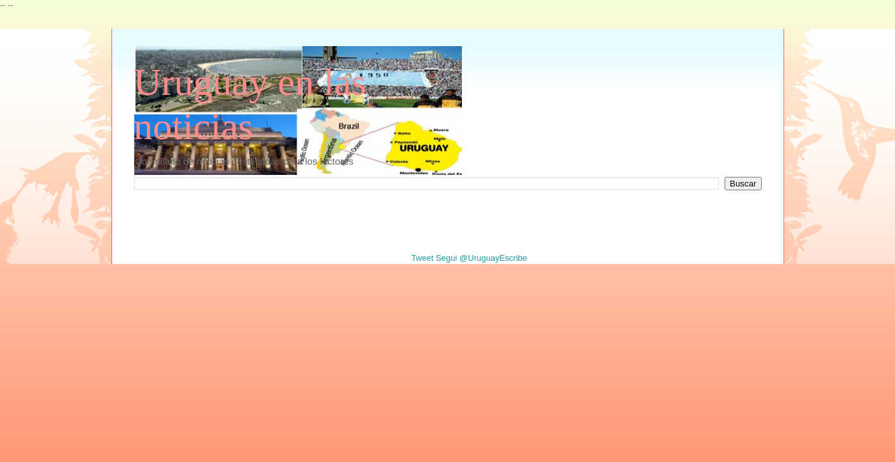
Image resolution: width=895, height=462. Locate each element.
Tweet (422, 258)
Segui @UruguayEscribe (481, 258)
